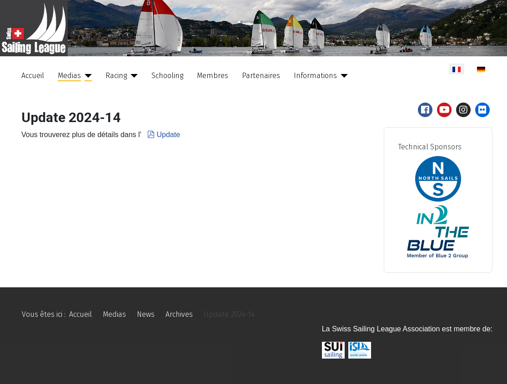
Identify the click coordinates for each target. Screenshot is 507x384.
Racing (116, 75)
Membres (212, 75)
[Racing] (132, 75)
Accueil (32, 75)
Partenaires (261, 75)
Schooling (167, 75)
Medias (69, 75)
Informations (315, 75)
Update (163, 134)
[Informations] (342, 75)
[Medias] (86, 75)
